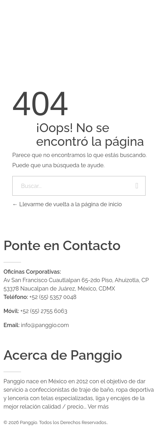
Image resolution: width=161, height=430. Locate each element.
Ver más (98, 406)
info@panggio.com (45, 325)
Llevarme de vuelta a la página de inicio (67, 204)
